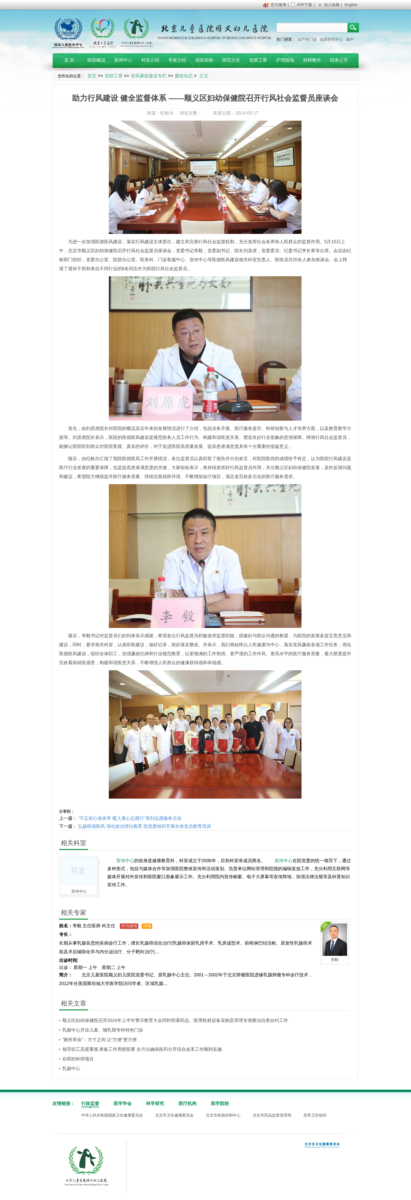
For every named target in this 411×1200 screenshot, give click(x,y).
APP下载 (304, 5)
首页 (91, 75)
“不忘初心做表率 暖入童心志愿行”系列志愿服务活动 (129, 818)
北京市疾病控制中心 (223, 1115)
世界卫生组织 (315, 1115)
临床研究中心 (331, 39)
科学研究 (155, 1103)
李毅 (198, 250)
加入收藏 (331, 5)
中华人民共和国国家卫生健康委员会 (112, 1115)
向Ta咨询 (129, 926)
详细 (147, 926)
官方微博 (278, 5)
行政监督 (90, 1103)
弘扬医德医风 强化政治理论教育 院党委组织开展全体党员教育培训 (144, 826)
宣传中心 (198, 259)
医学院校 (220, 1103)
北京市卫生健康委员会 (174, 1115)
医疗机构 (188, 1103)
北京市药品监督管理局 (272, 1115)
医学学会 (123, 1103)
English (351, 5)
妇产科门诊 (307, 39)
